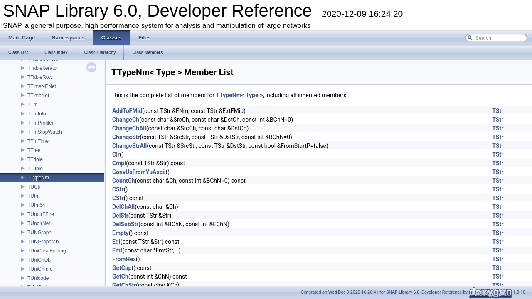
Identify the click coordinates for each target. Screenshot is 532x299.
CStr (118, 189)
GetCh (120, 276)
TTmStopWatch (44, 132)
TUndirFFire (40, 214)
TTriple (35, 159)
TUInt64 (36, 205)
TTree (34, 150)
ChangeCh (125, 119)
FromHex (124, 259)
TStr (497, 111)
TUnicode (38, 278)
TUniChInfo (40, 269)
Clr (116, 154)
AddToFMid (127, 111)
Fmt (117, 250)
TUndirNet (38, 223)
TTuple (35, 169)
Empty (120, 233)
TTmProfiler (40, 123)
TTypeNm (38, 178)
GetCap (121, 268)
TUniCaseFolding (46, 251)
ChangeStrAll (129, 145)
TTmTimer (38, 141)
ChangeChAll (129, 128)
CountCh (123, 180)
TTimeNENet (41, 86)
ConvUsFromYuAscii (138, 172)
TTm (32, 105)
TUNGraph (39, 232)
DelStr (120, 215)
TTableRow (39, 77)
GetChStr (124, 285)
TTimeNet (38, 95)
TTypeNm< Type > (239, 95)
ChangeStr (126, 137)
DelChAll (123, 206)
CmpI (119, 163)
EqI (116, 241)
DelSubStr (125, 224)
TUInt (33, 196)
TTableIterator (42, 68)
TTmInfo (36, 114)
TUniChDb (39, 260)
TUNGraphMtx (43, 242)
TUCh (33, 187)
